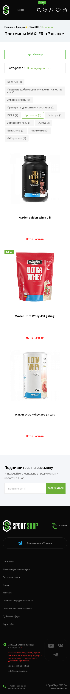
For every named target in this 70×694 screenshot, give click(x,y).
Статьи (6, 585)
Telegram (35, 543)
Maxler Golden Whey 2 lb (35, 217)
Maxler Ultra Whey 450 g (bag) (35, 316)
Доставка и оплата (11, 577)
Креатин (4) (14, 82)
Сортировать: (16, 68)
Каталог (59, 526)
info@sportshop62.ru (17, 671)
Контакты (7, 592)
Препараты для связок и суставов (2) (31, 107)
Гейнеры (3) (55, 115)
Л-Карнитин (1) (16, 138)
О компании (8, 561)
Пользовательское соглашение (17, 608)
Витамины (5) (15, 130)
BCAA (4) (12, 115)
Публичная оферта (12, 616)
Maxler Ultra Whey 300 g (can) (35, 414)
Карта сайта (8, 624)
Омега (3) (44, 123)
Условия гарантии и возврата (16, 569)
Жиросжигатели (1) (19, 123)
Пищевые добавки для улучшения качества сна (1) (35, 91)
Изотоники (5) (40, 130)
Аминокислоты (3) (18, 99)
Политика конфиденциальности (18, 600)
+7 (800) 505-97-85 (17, 686)
